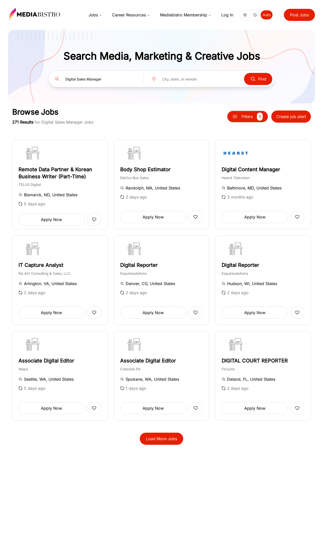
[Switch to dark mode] (255, 14)
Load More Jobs (161, 438)
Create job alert (291, 116)
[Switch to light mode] (245, 14)
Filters (247, 117)
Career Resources (131, 14)
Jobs (95, 14)
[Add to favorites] (94, 219)
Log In (227, 14)
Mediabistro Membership (185, 14)
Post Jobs (299, 14)
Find (258, 79)
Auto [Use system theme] (267, 15)
